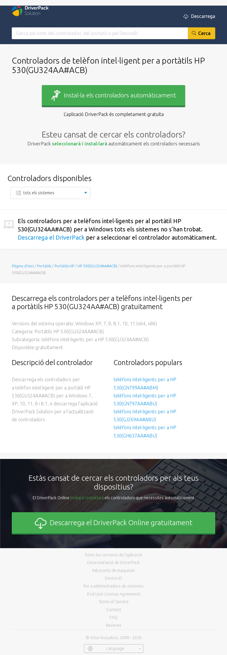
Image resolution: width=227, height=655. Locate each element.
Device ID (113, 578)
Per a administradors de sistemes (113, 586)
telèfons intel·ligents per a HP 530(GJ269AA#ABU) (145, 415)
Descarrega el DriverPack (51, 237)
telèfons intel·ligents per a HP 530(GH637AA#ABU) (145, 431)
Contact (113, 609)
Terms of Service (114, 601)
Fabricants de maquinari (113, 570)
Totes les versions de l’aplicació (113, 555)
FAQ (113, 617)
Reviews (113, 625)
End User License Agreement (113, 594)
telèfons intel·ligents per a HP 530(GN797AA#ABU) (145, 399)
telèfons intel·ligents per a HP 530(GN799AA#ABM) (145, 383)
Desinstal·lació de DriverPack (113, 562)
